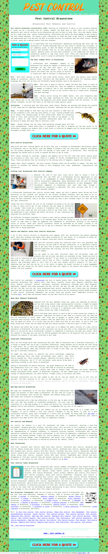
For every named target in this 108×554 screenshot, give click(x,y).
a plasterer (25, 500)
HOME (70, 14)
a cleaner (25, 498)
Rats (42, 84)
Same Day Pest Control (41, 516)
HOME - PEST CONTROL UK (54, 533)
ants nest (32, 102)
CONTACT (86, 14)
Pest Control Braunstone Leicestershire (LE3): (29, 28)
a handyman (76, 500)
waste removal (48, 498)
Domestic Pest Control (27, 522)
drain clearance (74, 498)
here (19, 294)
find (17, 447)
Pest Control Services (75, 514)
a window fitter (51, 500)
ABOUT (80, 14)
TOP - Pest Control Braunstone (22, 525)
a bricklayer (35, 504)
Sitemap (12, 539)
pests (60, 46)
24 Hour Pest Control (24, 512)
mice (35, 81)
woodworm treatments (18, 485)
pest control (24, 32)
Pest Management (78, 512)
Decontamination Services (21, 514)
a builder (22, 496)
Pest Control (91, 512)
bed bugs (91, 413)
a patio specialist (71, 506)
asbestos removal (47, 496)
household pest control (44, 477)
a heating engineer (59, 502)
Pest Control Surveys (43, 512)
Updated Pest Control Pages (36, 539)
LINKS (75, 14)
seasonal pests (79, 56)
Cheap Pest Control (62, 512)
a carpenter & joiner (41, 506)
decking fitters (59, 504)
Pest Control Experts (26, 518)
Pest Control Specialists (82, 518)
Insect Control (39, 514)
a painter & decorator (29, 502)
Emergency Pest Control (61, 516)
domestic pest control (76, 473)
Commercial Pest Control (20, 516)
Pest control (16, 280)
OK (88, 553)
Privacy (96, 539)
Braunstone (40, 280)
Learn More (82, 553)
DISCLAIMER (93, 14)
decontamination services (58, 481)
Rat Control (51, 520)
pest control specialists (61, 288)
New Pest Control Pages (21, 539)
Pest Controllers (63, 518)
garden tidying (75, 496)
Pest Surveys (91, 514)
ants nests (93, 98)
